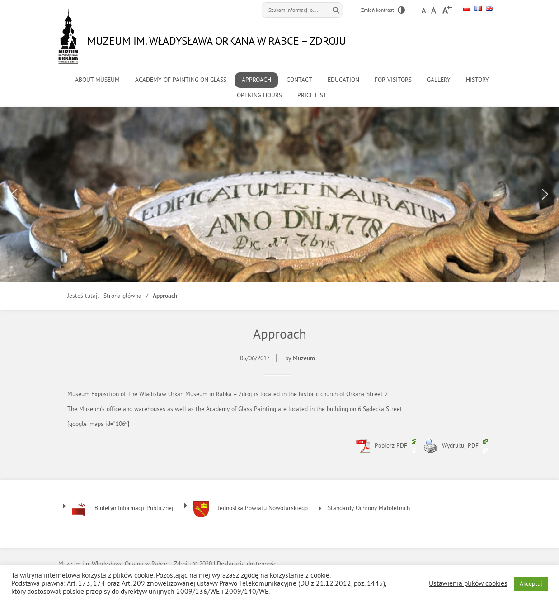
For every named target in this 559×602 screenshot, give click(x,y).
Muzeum (304, 358)
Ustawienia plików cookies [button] (468, 583)
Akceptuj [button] (531, 584)
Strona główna (122, 296)
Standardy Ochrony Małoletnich (369, 508)
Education (343, 80)
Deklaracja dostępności (247, 564)
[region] (279, 194)
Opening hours (259, 95)
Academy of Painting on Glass (180, 80)
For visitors (393, 80)
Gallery (439, 80)
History (477, 80)
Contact (299, 80)
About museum (97, 80)
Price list (312, 95)
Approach (256, 80)
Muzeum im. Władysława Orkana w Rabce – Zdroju (216, 41)
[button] (14, 194)
